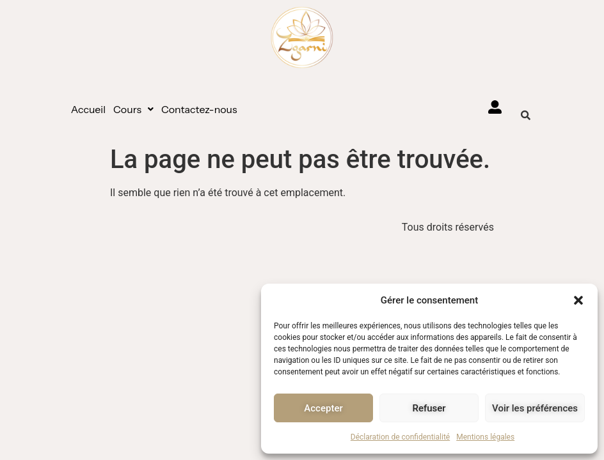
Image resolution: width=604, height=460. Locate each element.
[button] (578, 300)
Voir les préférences (535, 408)
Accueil (88, 109)
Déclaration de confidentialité (400, 437)
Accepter (323, 408)
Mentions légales (485, 437)
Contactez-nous (199, 109)
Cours (133, 109)
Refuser (428, 408)
